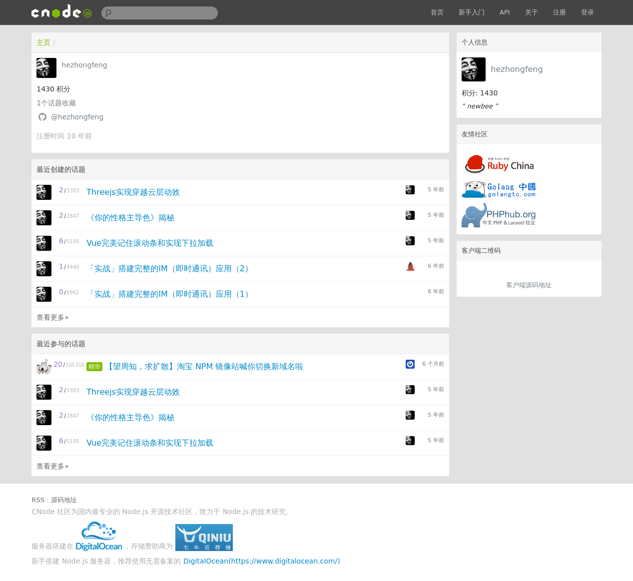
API (505, 12)
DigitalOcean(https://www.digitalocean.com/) (261, 561)
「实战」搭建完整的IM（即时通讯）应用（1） (169, 294)
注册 (559, 12)
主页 (43, 42)
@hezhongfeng (77, 117)
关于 (531, 12)
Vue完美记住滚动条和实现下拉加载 (149, 243)
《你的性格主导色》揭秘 (130, 217)
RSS (37, 500)
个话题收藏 (56, 103)
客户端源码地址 (529, 285)
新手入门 (472, 12)
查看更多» (52, 317)
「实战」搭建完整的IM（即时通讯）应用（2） (169, 268)
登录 (587, 12)
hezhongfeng (517, 69)
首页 (437, 12)
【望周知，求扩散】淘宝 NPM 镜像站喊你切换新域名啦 (204, 366)
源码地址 (64, 500)
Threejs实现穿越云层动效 (133, 192)
